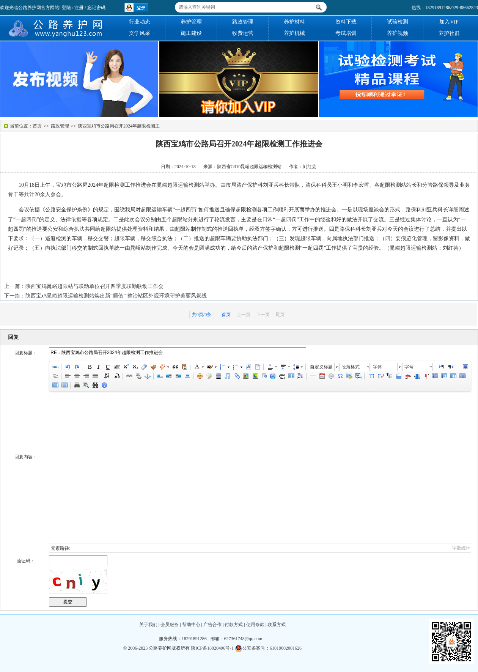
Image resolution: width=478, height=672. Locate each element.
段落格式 (350, 367)
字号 (409, 367)
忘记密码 (96, 7)
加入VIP (449, 22)
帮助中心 (191, 624)
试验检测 (397, 22)
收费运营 (242, 33)
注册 (78, 7)
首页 (37, 126)
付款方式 (234, 624)
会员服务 (169, 624)
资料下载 (346, 22)
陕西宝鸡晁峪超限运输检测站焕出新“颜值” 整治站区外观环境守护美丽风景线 (116, 296)
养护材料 (294, 22)
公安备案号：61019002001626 (268, 648)
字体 (377, 367)
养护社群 (449, 33)
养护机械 (294, 33)
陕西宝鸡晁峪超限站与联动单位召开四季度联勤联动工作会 (94, 286)
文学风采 (139, 33)
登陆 (66, 7)
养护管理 (191, 22)
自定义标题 (321, 367)
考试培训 (346, 33)
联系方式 (276, 624)
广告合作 (212, 624)
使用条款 (255, 624)
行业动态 (139, 22)
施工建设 (191, 33)
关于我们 (148, 624)
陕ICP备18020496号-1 (212, 648)
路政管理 (242, 22)
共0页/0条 (201, 314)
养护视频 (397, 33)
